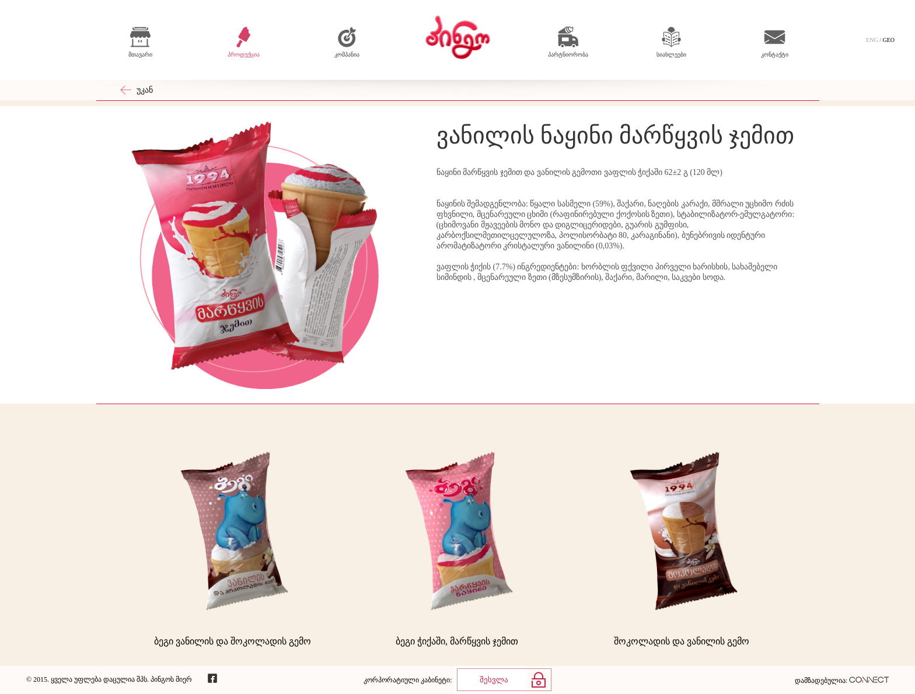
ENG (872, 40)
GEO (888, 40)
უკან (145, 90)
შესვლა (494, 679)
